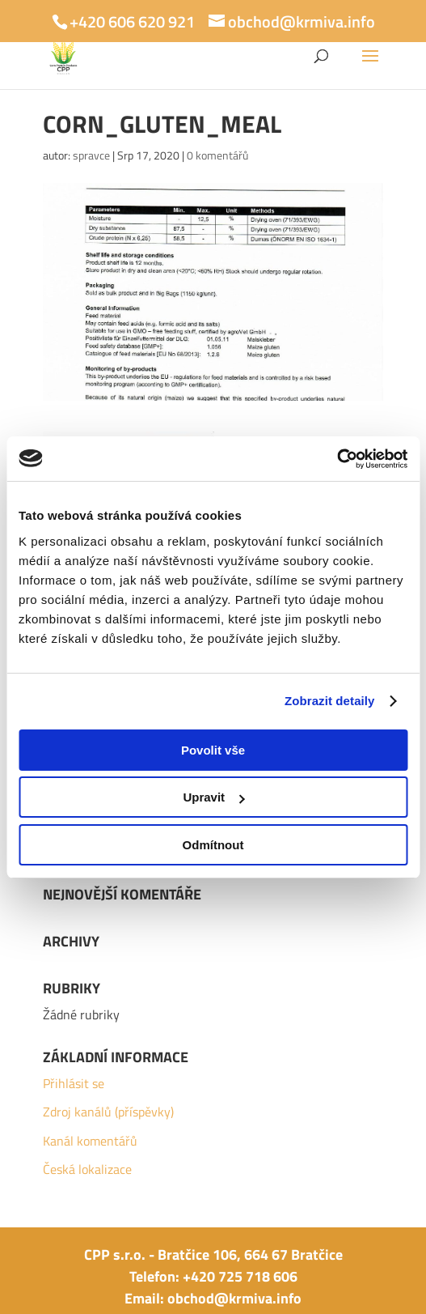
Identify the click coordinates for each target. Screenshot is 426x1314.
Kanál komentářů (90, 1140)
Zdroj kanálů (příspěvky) (108, 1111)
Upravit (213, 797)
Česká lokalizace (87, 1169)
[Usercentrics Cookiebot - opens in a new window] (336, 459)
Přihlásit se (73, 1083)
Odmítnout (213, 845)
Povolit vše (213, 750)
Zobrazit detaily (330, 701)
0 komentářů (217, 155)
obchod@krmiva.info (234, 1298)
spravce (91, 155)
